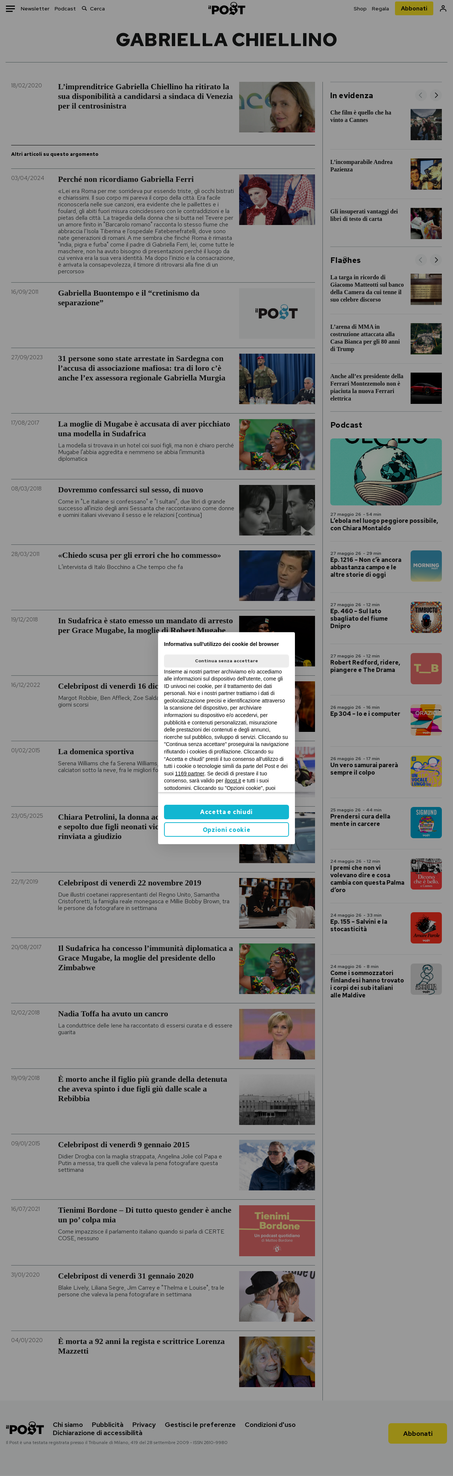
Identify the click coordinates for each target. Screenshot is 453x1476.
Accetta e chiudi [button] (226, 812)
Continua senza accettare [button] (226, 661)
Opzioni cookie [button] (227, 830)
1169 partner (190, 773)
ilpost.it (233, 781)
